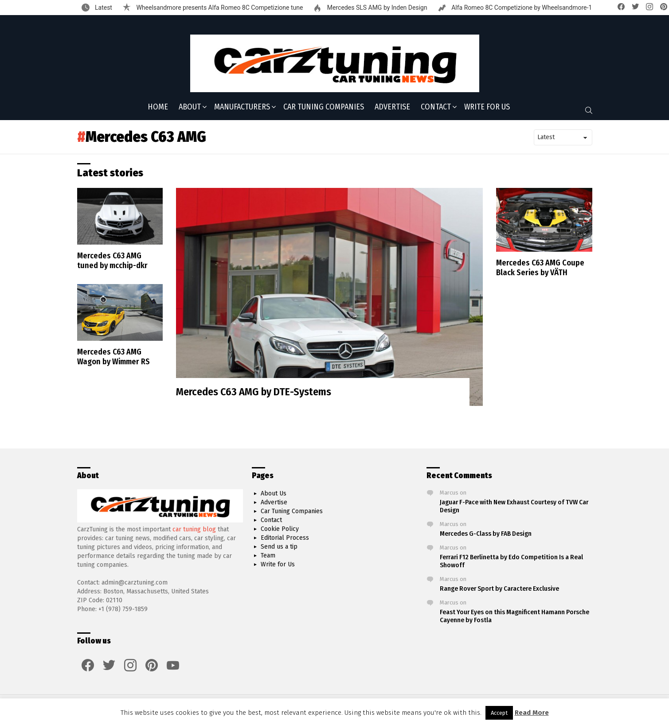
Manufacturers (242, 107)
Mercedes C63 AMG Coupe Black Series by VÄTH (540, 268)
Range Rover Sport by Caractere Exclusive (499, 588)
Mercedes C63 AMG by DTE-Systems (253, 392)
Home (158, 107)
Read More (532, 713)
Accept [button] (499, 712)
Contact (436, 107)
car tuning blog (194, 529)
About (190, 107)
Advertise (392, 107)
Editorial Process (285, 538)
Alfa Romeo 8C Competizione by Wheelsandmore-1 (521, 7)
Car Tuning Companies (323, 107)
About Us (273, 493)
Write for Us (487, 107)
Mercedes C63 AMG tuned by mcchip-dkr (112, 261)
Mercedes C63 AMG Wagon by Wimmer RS (113, 357)
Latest (103, 7)
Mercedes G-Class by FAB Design (486, 534)
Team (268, 555)
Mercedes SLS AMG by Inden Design (376, 7)
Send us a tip (279, 546)
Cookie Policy (280, 529)
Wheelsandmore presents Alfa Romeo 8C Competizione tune (219, 7)
